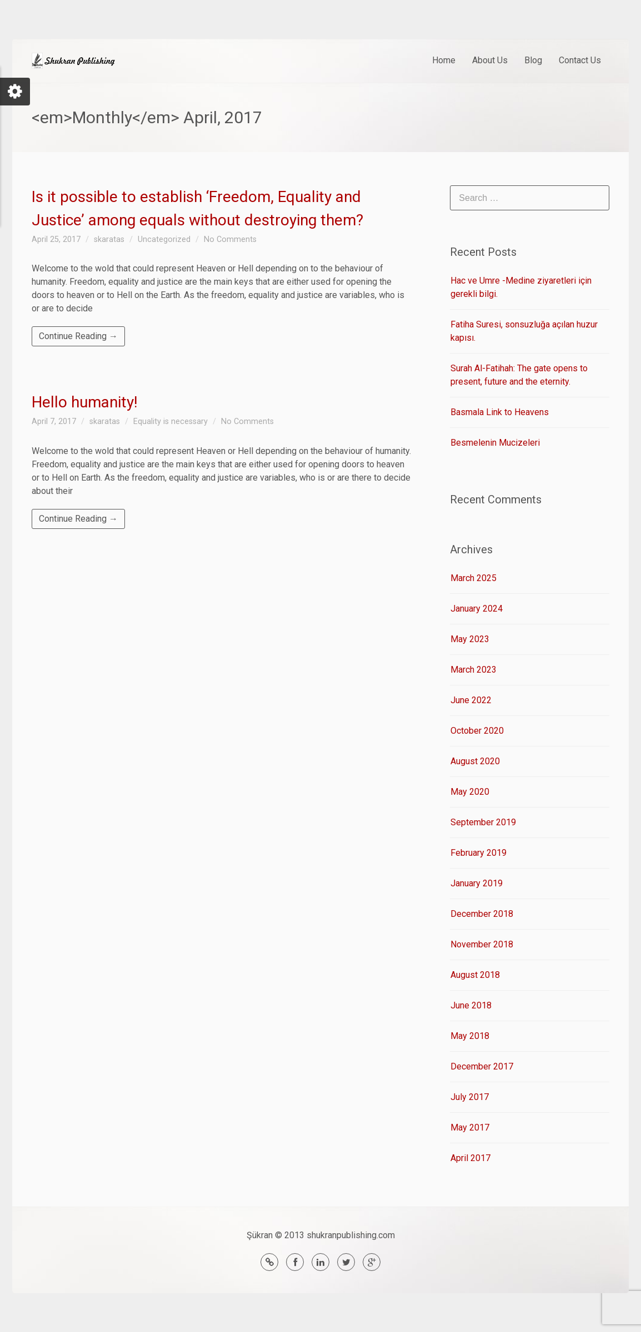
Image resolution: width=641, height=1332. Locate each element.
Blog (533, 60)
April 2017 (470, 1158)
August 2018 (475, 975)
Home (443, 60)
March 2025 (473, 578)
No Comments (230, 239)
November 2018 (481, 944)
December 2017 (481, 1066)
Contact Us (580, 60)
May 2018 (469, 1036)
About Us (490, 60)
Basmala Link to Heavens (499, 412)
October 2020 (477, 730)
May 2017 (469, 1127)
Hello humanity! (85, 402)
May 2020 (469, 791)
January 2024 (476, 608)
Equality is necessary (170, 421)
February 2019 (478, 852)
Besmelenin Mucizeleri (495, 442)
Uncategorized (164, 239)
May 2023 (469, 639)
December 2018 (481, 914)
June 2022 (471, 700)
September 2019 (483, 822)
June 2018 (471, 1005)
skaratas (109, 239)
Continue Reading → (78, 336)
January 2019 (476, 883)
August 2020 (475, 761)
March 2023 (473, 669)
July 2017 (469, 1097)
